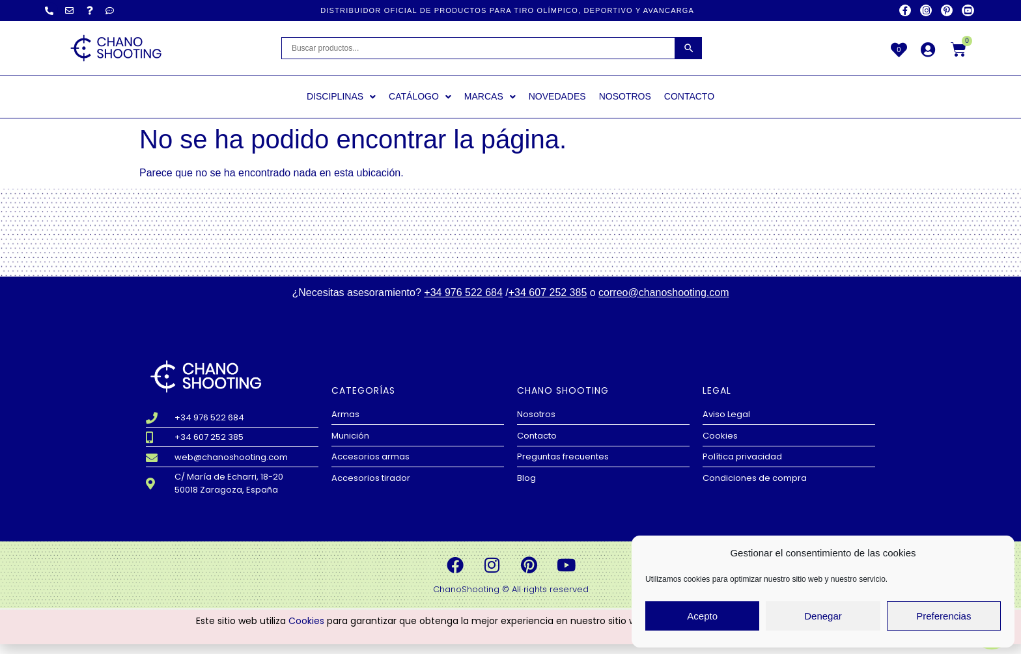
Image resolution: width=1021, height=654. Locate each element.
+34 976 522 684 (463, 292)
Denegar (823, 615)
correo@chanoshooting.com (663, 292)
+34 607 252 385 (548, 292)
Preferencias (943, 615)
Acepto (702, 615)
